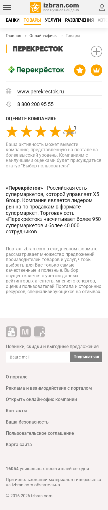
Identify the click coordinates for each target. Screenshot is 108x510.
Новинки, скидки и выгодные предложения (52, 346)
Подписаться (86, 356)
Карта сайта (19, 444)
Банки (13, 20)
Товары (32, 20)
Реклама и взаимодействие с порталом (49, 388)
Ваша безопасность (27, 422)
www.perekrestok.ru (40, 91)
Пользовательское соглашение (40, 433)
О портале (17, 377)
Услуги (53, 20)
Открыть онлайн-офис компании (41, 399)
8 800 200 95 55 (35, 104)
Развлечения (79, 20)
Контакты (16, 410)
